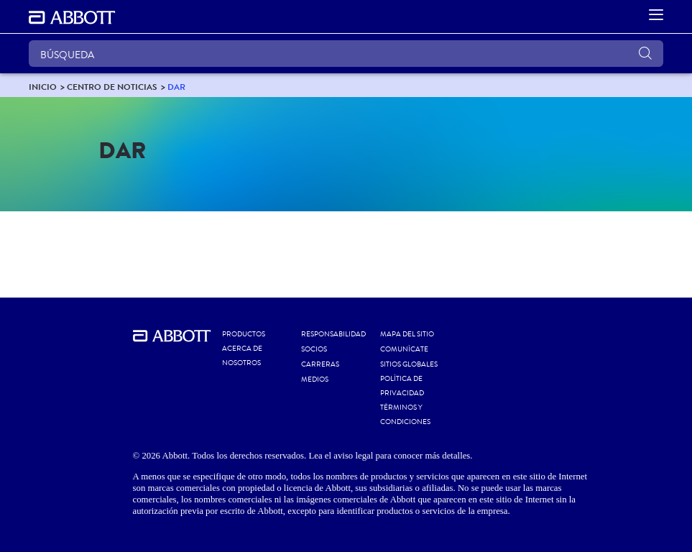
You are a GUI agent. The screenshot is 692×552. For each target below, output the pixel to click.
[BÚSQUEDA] (346, 53)
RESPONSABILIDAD (333, 334)
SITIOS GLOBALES (409, 364)
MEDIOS (314, 379)
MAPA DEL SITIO (407, 334)
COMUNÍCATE (404, 349)
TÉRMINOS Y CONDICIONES (405, 414)
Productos (243, 334)
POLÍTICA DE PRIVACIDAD (402, 386)
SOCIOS (314, 349)
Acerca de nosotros (242, 356)
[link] (43, 86)
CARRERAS (320, 364)
